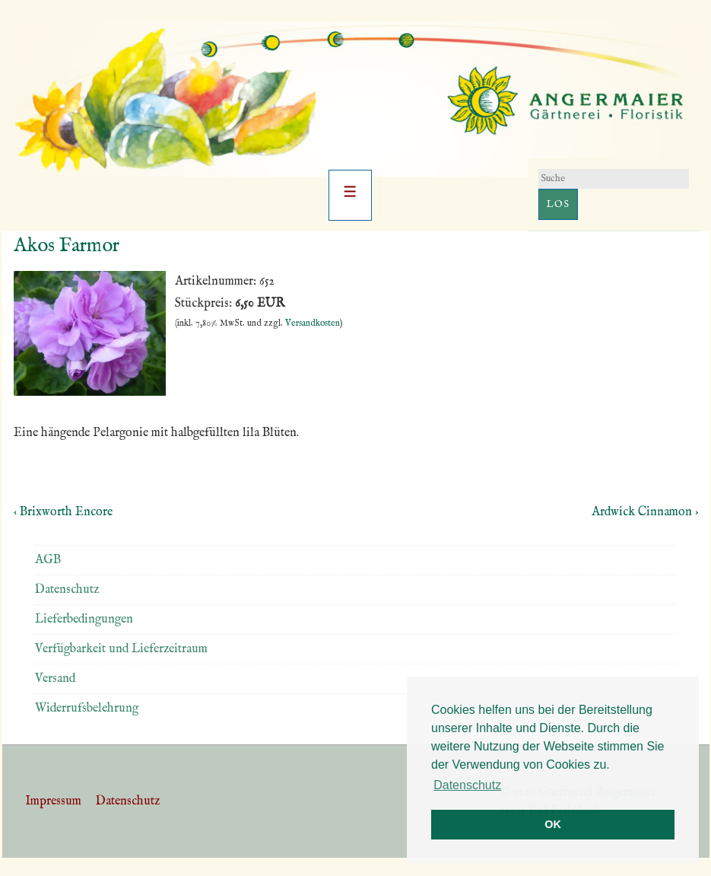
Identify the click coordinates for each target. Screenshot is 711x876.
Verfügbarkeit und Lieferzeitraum (121, 649)
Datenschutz (67, 589)
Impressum (53, 801)
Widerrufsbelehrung (86, 708)
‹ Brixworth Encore (63, 512)
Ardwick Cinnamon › (645, 512)
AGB (48, 560)
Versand (55, 678)
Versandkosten (312, 323)
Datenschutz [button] (467, 785)
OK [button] (552, 824)
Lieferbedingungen (84, 619)
